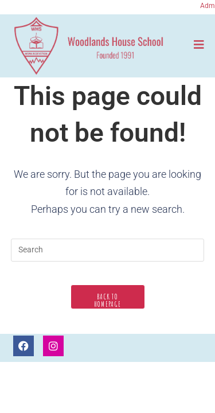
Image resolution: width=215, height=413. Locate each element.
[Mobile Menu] (199, 44)
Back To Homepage (107, 300)
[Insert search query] (108, 250)
